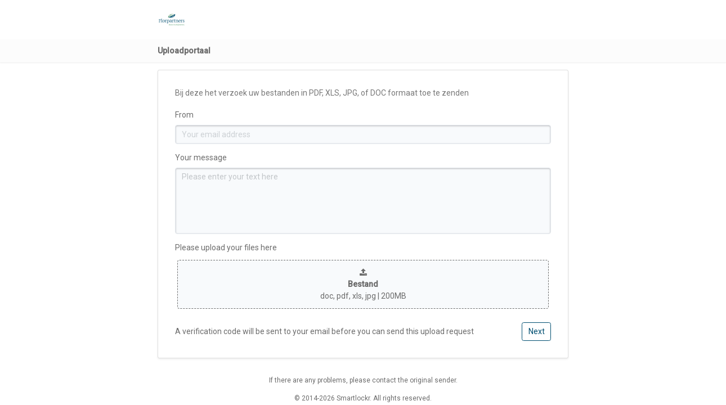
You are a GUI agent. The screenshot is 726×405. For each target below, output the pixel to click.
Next (536, 331)
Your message (201, 157)
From (184, 114)
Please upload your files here (226, 247)
